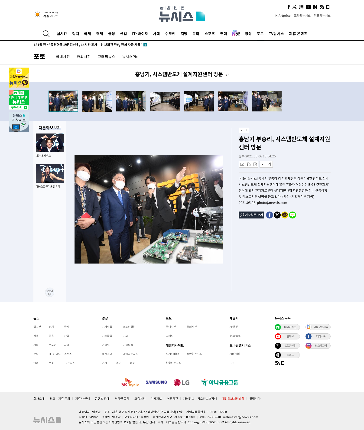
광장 (248, 33)
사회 (156, 33)
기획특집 (128, 345)
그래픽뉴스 (106, 56)
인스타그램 (321, 345)
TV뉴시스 (276, 33)
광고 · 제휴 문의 (60, 398)
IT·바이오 (140, 33)
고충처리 (140, 398)
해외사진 (84, 56)
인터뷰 (106, 345)
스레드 (290, 355)
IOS (232, 363)
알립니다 (254, 398)
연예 (223, 33)
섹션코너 (107, 354)
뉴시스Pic (130, 56)
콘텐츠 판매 (102, 398)
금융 (111, 33)
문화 (195, 33)
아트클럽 (107, 336)
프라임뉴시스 (302, 15)
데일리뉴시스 (130, 354)
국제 (87, 33)
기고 (125, 336)
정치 (75, 33)
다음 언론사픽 (321, 327)
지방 (184, 33)
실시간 (62, 33)
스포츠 (210, 33)
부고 (118, 363)
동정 (132, 363)
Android (235, 354)
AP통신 (234, 327)
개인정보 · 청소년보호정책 (200, 398)
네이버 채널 (290, 327)
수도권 (170, 33)
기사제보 (156, 398)
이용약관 (172, 398)
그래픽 (169, 336)
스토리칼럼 (129, 327)
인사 (104, 363)
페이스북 (320, 336)
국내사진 (63, 56)
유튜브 (290, 336)
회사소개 (39, 398)
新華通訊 (235, 336)
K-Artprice (283, 15)
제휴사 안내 (82, 398)
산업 (123, 33)
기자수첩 (107, 327)
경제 (99, 33)
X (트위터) (290, 345)
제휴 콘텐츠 (298, 33)
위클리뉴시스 (322, 15)
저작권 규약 (122, 398)
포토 (260, 33)
